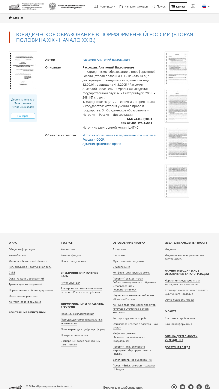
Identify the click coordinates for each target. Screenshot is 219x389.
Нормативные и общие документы (31, 290)
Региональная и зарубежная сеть (30, 267)
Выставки (119, 255)
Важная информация (178, 324)
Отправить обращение (23, 296)
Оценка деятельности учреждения (181, 338)
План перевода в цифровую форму (83, 329)
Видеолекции (121, 267)
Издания (170, 249)
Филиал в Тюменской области (28, 261)
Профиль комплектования (77, 314)
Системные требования (180, 318)
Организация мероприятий (26, 278)
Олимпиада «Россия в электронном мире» (135, 325)
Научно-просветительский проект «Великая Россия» (134, 297)
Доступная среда (177, 347)
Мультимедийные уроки (128, 261)
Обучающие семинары (179, 299)
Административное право (101, 144)
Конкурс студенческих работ (130, 318)
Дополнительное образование (132, 360)
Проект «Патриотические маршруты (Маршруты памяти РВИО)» (132, 350)
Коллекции (105, 6)
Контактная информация (25, 302)
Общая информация (22, 249)
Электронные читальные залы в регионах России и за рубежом (81, 290)
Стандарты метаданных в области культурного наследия (186, 291)
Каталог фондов (134, 6)
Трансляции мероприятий (25, 284)
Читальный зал (70, 282)
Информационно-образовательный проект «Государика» (129, 336)
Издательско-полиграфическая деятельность (184, 257)
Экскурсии (119, 249)
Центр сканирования (74, 335)
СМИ (12, 272)
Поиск (158, 6)
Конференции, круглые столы (131, 272)
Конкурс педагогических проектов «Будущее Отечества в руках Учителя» (134, 308)
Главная (18, 18)
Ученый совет (17, 255)
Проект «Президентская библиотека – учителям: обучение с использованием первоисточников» (135, 284)
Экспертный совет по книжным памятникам (80, 342)
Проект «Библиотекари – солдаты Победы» (134, 367)
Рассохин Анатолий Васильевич (106, 60)
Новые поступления (73, 261)
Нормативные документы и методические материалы (182, 282)
